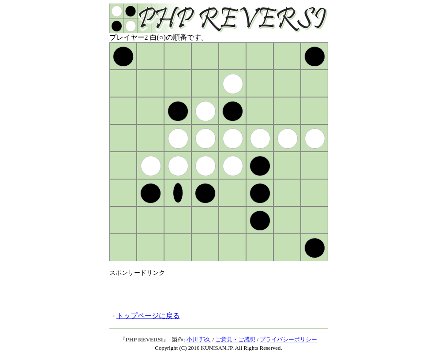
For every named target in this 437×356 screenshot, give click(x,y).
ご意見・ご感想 (235, 340)
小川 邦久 (199, 340)
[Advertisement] (212, 290)
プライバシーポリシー (288, 340)
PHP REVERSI (144, 340)
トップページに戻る (148, 315)
